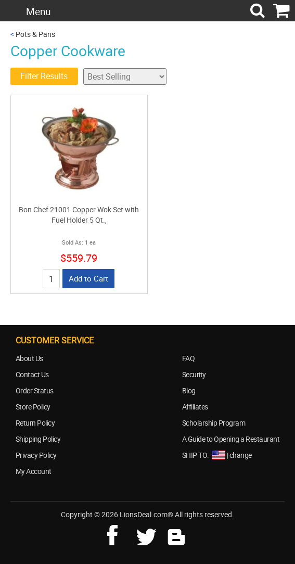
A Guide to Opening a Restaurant (231, 439)
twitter (148, 533)
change (240, 455)
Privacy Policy (36, 455)
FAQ (188, 358)
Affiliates (195, 407)
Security (194, 374)
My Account (34, 471)
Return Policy (35, 423)
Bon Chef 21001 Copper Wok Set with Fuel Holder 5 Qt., (79, 214)
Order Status (35, 390)
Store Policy (33, 407)
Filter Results (44, 76)
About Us (29, 358)
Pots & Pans (35, 34)
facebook (120, 533)
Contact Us (32, 374)
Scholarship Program (214, 423)
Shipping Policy (38, 439)
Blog (189, 390)
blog (177, 533)
